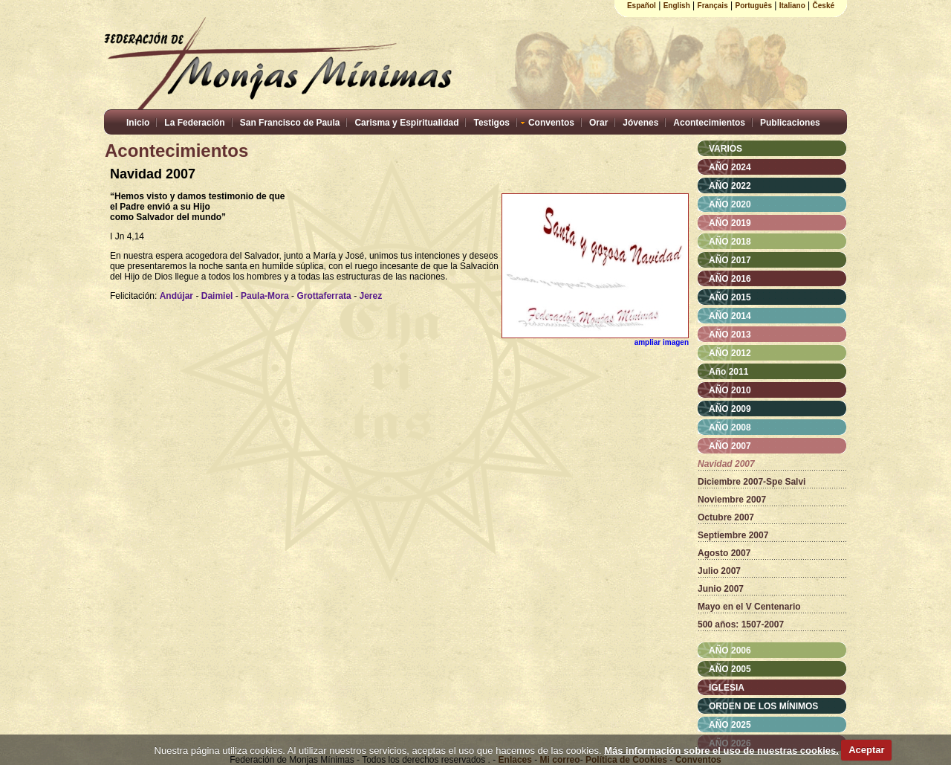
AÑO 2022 (730, 186)
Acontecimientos (709, 122)
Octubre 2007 (726, 517)
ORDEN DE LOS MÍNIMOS (763, 706)
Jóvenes (640, 122)
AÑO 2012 (730, 353)
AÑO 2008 (730, 427)
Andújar (176, 296)
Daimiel (217, 296)
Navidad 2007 (726, 464)
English (676, 5)
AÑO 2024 (730, 167)
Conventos (551, 122)
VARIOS (725, 148)
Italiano (792, 5)
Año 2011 (728, 372)
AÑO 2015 (730, 297)
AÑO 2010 (730, 390)
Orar (598, 122)
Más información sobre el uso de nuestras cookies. (721, 749)
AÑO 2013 (730, 334)
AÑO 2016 (730, 279)
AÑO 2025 (730, 725)
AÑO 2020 (730, 204)
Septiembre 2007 (733, 535)
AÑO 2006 (730, 650)
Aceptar (866, 749)
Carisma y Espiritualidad (406, 122)
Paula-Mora (265, 296)
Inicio (137, 122)
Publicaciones (790, 122)
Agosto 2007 (724, 553)
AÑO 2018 (730, 241)
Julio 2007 (719, 571)
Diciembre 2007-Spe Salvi (751, 482)
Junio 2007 (721, 589)
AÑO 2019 (730, 223)
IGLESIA (726, 687)
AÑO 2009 (730, 409)
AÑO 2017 (730, 260)
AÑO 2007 (730, 446)
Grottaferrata (323, 296)
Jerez (370, 296)
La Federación (194, 122)
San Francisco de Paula (290, 122)
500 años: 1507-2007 (741, 624)
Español (641, 5)
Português (754, 5)
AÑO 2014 (730, 316)
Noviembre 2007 (732, 499)
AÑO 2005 (730, 669)
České (823, 5)
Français (713, 5)
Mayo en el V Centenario (749, 606)
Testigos (491, 122)
